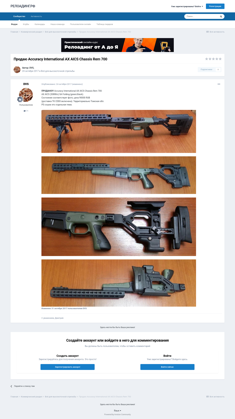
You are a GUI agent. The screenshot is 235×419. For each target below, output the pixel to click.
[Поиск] (201, 16)
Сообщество (19, 17)
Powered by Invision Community (117, 414)
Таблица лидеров (104, 24)
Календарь (40, 24)
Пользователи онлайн (80, 24)
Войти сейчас (167, 367)
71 (26, 111)
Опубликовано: (56, 84)
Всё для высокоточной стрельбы (58, 71)
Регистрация (215, 6)
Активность (36, 16)
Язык (117, 410)
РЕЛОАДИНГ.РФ (23, 6)
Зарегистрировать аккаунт (67, 367)
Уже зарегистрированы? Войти (187, 6)
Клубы (26, 24)
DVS (32, 68)
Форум (14, 24)
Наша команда (58, 24)
